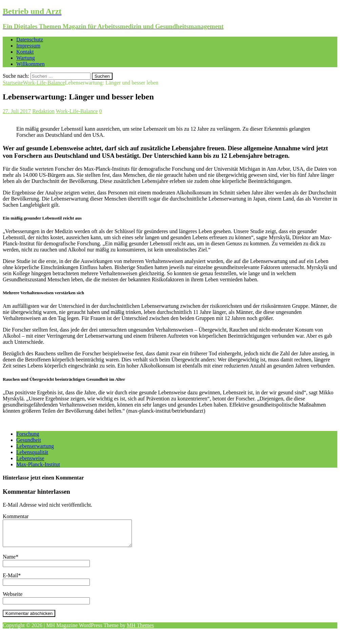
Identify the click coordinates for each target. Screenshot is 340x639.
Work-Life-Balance (77, 111)
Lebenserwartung (35, 446)
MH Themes (140, 630)
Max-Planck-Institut (38, 464)
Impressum (28, 46)
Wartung (25, 58)
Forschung (27, 434)
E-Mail (10, 580)
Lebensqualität (32, 452)
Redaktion (43, 111)
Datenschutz (29, 39)
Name (9, 562)
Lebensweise (30, 458)
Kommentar (15, 516)
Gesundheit (28, 440)
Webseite (12, 599)
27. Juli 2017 (17, 111)
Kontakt (25, 52)
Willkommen (30, 64)
